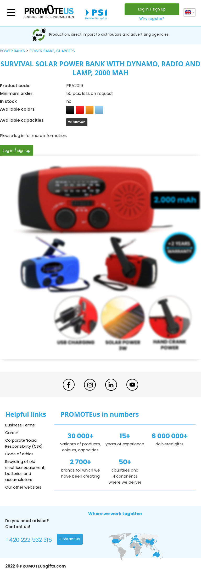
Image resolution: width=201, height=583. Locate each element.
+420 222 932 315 (28, 540)
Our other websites (24, 487)
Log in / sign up (151, 9)
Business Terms (20, 425)
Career (12, 432)
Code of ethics (20, 454)
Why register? (151, 18)
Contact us (70, 539)
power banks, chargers (52, 51)
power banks (12, 51)
